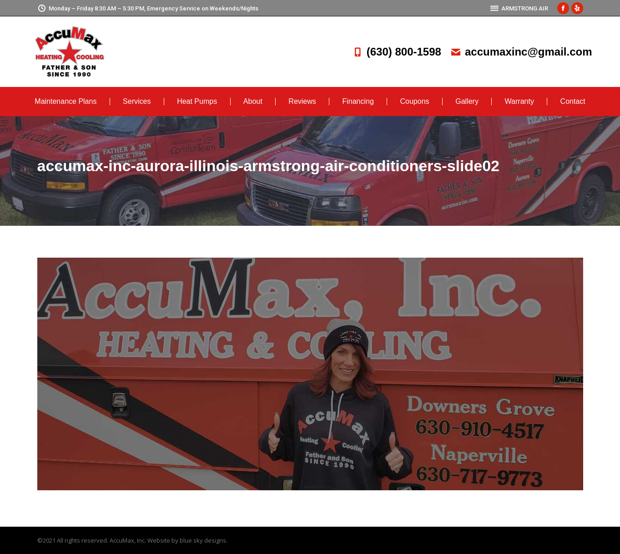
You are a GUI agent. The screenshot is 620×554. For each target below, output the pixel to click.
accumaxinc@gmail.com (521, 52)
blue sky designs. (203, 540)
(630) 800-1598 (396, 52)
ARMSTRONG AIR (519, 8)
